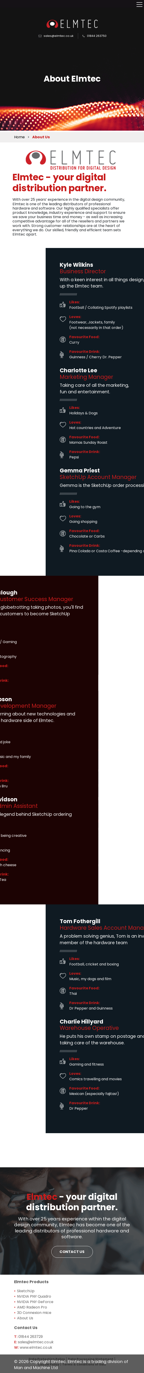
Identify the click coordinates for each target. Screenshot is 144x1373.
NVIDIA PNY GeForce (35, 1332)
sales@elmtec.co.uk (58, 31)
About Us (25, 1348)
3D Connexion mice (34, 1342)
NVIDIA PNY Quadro (34, 1326)
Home (19, 136)
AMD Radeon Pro (32, 1337)
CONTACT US (72, 1277)
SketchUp (26, 1321)
